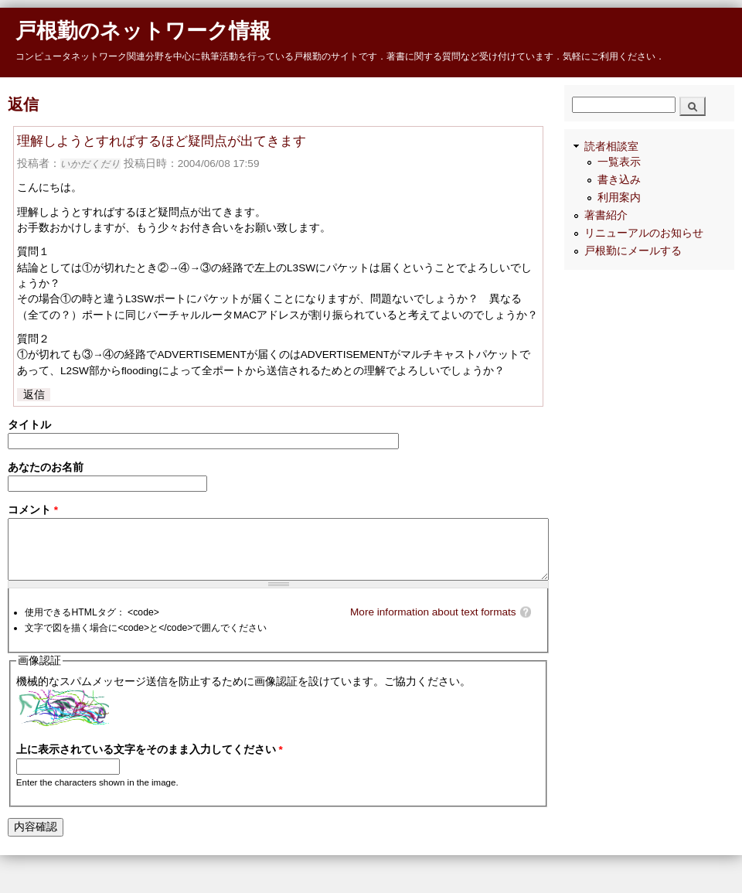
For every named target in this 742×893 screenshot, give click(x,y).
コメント (33, 516)
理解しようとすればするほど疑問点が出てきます (161, 141)
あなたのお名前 (45, 470)
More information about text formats (433, 630)
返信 (34, 394)
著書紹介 (606, 234)
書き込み (619, 199)
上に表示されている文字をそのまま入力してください (149, 767)
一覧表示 (619, 181)
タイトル (29, 425)
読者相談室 (611, 166)
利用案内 (619, 217)
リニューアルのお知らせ (643, 252)
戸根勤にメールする (633, 270)
